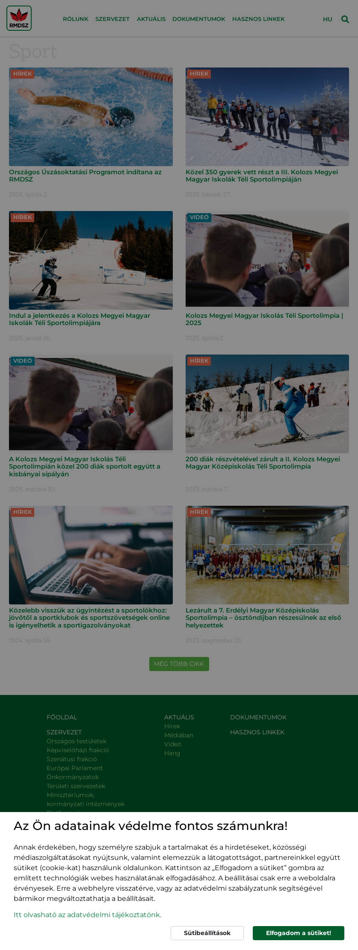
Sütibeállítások (207, 933)
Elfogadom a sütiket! (298, 933)
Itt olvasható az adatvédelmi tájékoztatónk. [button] (87, 915)
